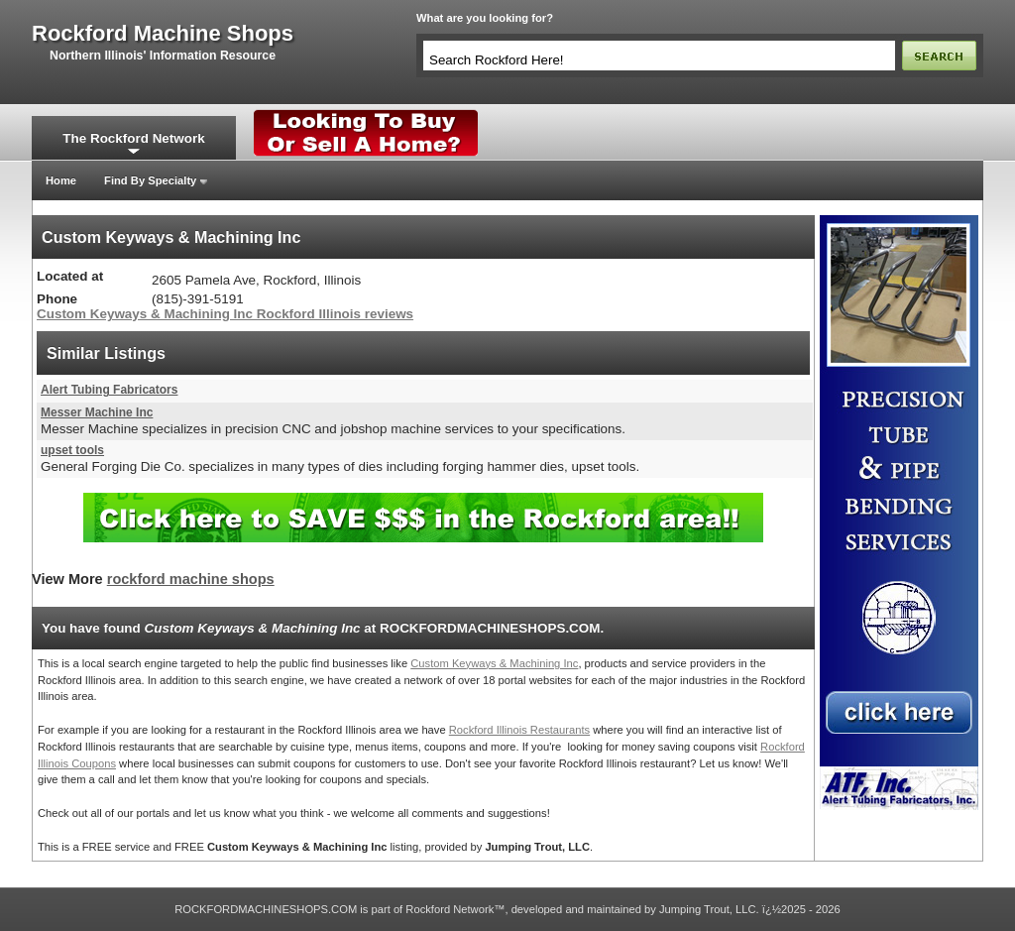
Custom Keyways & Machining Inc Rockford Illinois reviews (225, 313)
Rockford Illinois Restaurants (519, 730)
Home (61, 180)
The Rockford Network (133, 138)
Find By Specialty (150, 180)
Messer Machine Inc (97, 412)
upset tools (72, 450)
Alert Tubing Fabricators (109, 390)
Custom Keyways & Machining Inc (494, 663)
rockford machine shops (162, 34)
